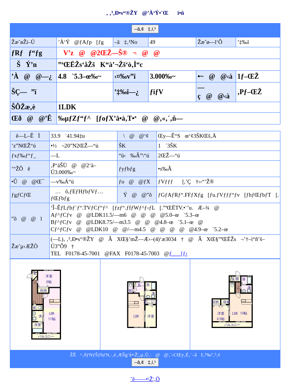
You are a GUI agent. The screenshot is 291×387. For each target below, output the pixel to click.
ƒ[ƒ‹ (178, 253)
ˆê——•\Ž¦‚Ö (145, 379)
